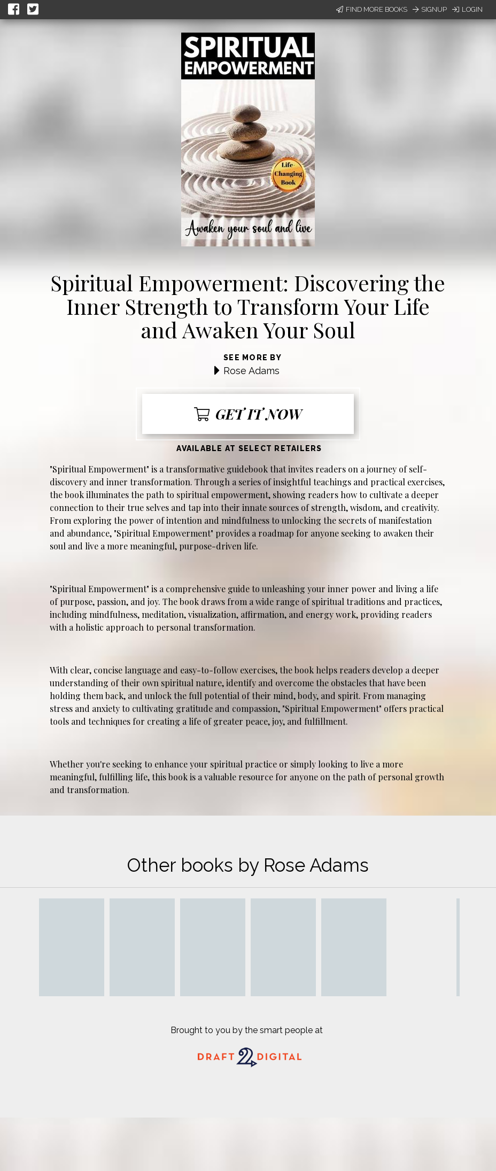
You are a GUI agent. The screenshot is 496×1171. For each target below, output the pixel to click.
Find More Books (371, 9)
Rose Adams (251, 370)
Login (467, 9)
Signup (430, 9)
